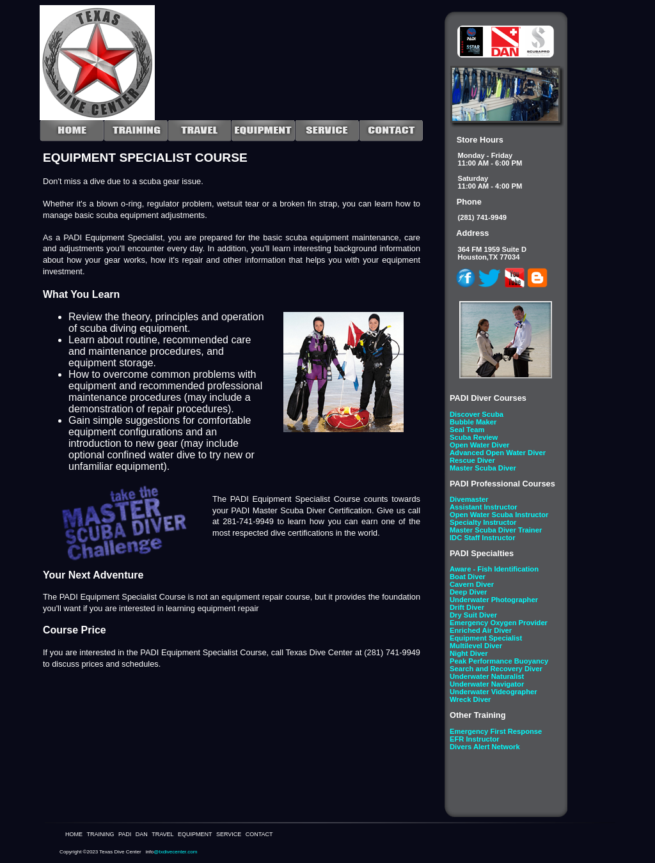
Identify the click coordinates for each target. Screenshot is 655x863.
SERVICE (228, 834)
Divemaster (469, 499)
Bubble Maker (473, 422)
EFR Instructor (475, 739)
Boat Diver (467, 576)
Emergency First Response (496, 731)
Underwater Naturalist (487, 676)
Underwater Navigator (487, 684)
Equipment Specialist (486, 638)
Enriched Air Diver (481, 630)
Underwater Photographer (494, 599)
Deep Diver (468, 592)
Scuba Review (474, 437)
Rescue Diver (472, 460)
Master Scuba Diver (483, 468)
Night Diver (469, 653)
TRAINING (100, 834)
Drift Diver (467, 607)
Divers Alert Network (485, 746)
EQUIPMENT (195, 834)
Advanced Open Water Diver (498, 452)
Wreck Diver (470, 699)
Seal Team (467, 429)
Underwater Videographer (493, 692)
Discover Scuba (476, 414)
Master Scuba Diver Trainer (496, 530)
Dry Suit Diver (473, 615)
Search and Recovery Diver (496, 669)
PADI (124, 834)
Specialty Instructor (483, 522)
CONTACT (259, 834)
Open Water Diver (479, 445)
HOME (74, 834)
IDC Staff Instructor (483, 537)
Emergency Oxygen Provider (499, 622)
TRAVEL (162, 834)
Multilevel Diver (476, 645)
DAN (142, 834)
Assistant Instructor (483, 507)
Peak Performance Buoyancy (499, 661)
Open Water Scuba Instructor (499, 514)
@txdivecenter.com (175, 852)
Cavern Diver (472, 584)
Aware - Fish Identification (494, 569)
